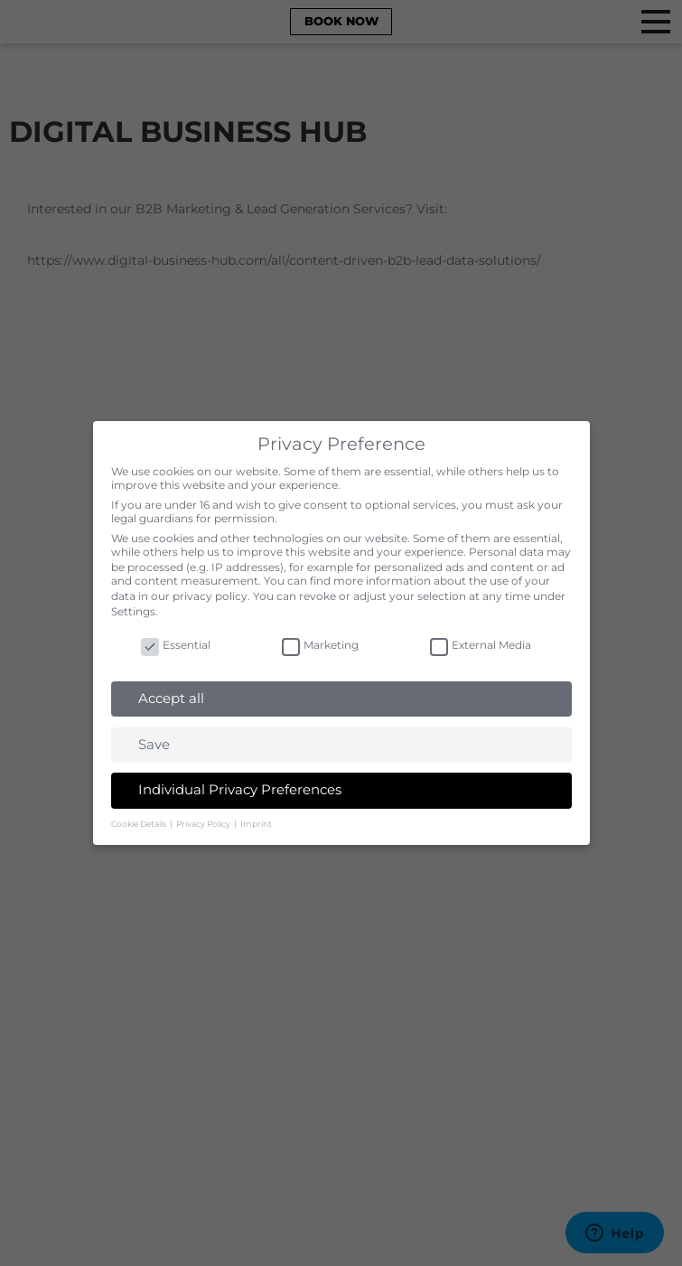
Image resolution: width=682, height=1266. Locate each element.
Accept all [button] (171, 698)
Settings (133, 611)
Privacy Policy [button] (204, 824)
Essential (175, 645)
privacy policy (210, 596)
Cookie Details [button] (139, 824)
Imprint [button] (256, 824)
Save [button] (154, 744)
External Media (480, 645)
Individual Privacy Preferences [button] (239, 789)
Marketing (320, 645)
